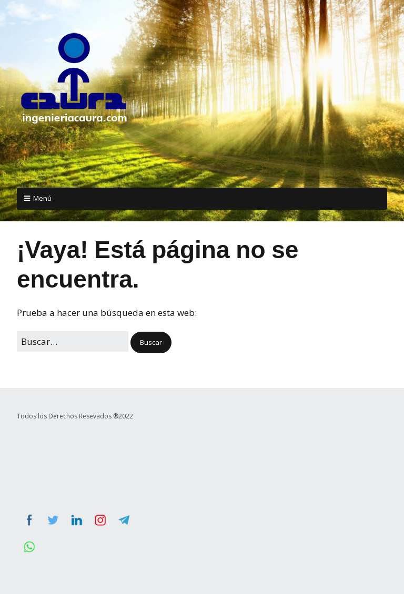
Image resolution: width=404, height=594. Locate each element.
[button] (150, 342)
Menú (42, 198)
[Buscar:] (72, 341)
